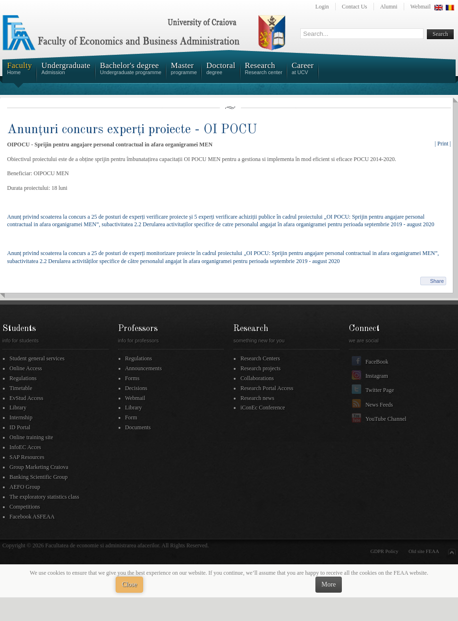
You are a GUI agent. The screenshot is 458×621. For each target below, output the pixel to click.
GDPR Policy (385, 551)
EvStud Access (26, 398)
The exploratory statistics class (44, 496)
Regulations (22, 378)
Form (131, 417)
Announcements (143, 368)
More (329, 584)
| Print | (443, 143)
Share (437, 281)
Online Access (25, 368)
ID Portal (19, 427)
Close (129, 584)
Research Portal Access (266, 388)
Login (322, 6)
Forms (132, 378)
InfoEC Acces (25, 447)
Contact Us (354, 6)
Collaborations (257, 378)
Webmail (420, 6)
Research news (257, 398)
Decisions (136, 388)
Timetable (20, 388)
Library (17, 407)
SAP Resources (26, 457)
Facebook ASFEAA (32, 516)
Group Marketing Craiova (38, 467)
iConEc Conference (262, 407)
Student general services (37, 358)
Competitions (24, 506)
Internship (21, 417)
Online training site (31, 437)
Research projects (260, 368)
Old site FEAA (423, 551)
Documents (138, 427)
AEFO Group (24, 487)
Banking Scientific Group (38, 477)
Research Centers (260, 358)
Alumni (389, 6)
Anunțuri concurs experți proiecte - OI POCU (132, 129)
